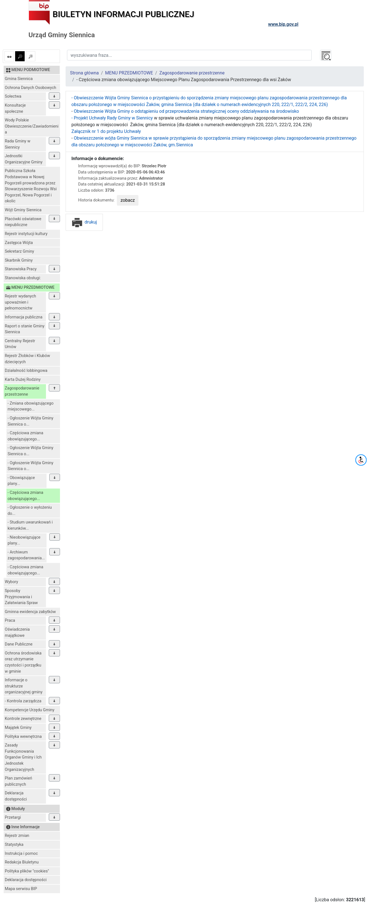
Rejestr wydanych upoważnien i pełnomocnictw (20, 302)
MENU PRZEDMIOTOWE (129, 73)
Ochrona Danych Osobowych (30, 87)
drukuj (84, 222)
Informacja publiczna (23, 317)
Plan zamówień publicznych (18, 781)
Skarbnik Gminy (19, 260)
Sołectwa (13, 96)
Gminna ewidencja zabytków (30, 611)
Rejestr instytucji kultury (26, 233)
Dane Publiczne (19, 644)
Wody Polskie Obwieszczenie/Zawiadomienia (32, 126)
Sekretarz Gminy (19, 251)
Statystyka (14, 844)
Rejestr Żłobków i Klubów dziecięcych (27, 358)
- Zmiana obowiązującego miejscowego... (31, 406)
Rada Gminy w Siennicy (17, 144)
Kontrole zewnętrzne (23, 718)
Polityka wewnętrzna (23, 736)
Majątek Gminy (18, 727)
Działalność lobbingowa (26, 370)
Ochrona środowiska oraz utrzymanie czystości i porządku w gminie (23, 662)
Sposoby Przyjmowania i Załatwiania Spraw (21, 596)
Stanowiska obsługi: (23, 278)
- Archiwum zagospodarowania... (26, 555)
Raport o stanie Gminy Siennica (25, 329)
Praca (10, 620)
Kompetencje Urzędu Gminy (29, 710)
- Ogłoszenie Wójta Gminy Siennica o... (30, 421)
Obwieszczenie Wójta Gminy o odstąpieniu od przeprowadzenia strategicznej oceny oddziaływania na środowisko (186, 111)
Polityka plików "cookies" (27, 871)
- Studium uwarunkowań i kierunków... (30, 525)
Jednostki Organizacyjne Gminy (24, 159)
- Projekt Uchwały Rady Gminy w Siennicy (112, 118)
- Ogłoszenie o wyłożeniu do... (30, 510)
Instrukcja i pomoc (21, 853)
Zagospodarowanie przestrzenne (22, 391)
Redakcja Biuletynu (22, 862)
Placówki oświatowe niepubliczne (23, 222)
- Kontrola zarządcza (23, 701)
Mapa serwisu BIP (21, 888)
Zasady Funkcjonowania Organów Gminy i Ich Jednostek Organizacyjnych (23, 757)
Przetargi (13, 817)
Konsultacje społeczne (15, 108)
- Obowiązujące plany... (21, 480)
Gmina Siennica (19, 78)
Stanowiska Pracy (21, 269)
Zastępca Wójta (19, 242)
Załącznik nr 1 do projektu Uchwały (106, 131)
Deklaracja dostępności (16, 796)
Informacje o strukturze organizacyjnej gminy (24, 686)
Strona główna (84, 73)
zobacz (128, 200)
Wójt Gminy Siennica (23, 210)
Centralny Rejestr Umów (20, 344)
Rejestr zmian (17, 835)
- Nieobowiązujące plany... (24, 540)
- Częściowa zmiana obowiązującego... (25, 436)
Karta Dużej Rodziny (23, 379)
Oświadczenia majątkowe (17, 632)
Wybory (11, 581)
